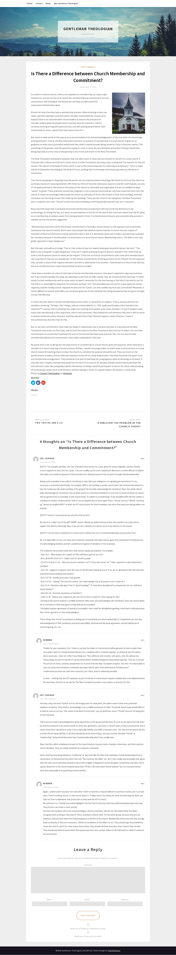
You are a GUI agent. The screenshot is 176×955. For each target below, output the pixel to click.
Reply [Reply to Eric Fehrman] (142, 459)
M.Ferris (47, 640)
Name (50, 899)
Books (48, 3)
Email (87, 899)
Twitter (29, 3)
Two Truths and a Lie (49, 422)
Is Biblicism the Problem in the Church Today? (118, 424)
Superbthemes (114, 951)
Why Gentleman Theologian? (66, 3)
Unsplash (67, 373)
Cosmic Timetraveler (50, 373)
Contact (39, 3)
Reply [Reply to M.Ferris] (142, 640)
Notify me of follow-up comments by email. (88, 928)
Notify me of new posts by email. (88, 936)
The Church (88, 67)
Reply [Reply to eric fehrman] (142, 695)
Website (125, 899)
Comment (88, 865)
